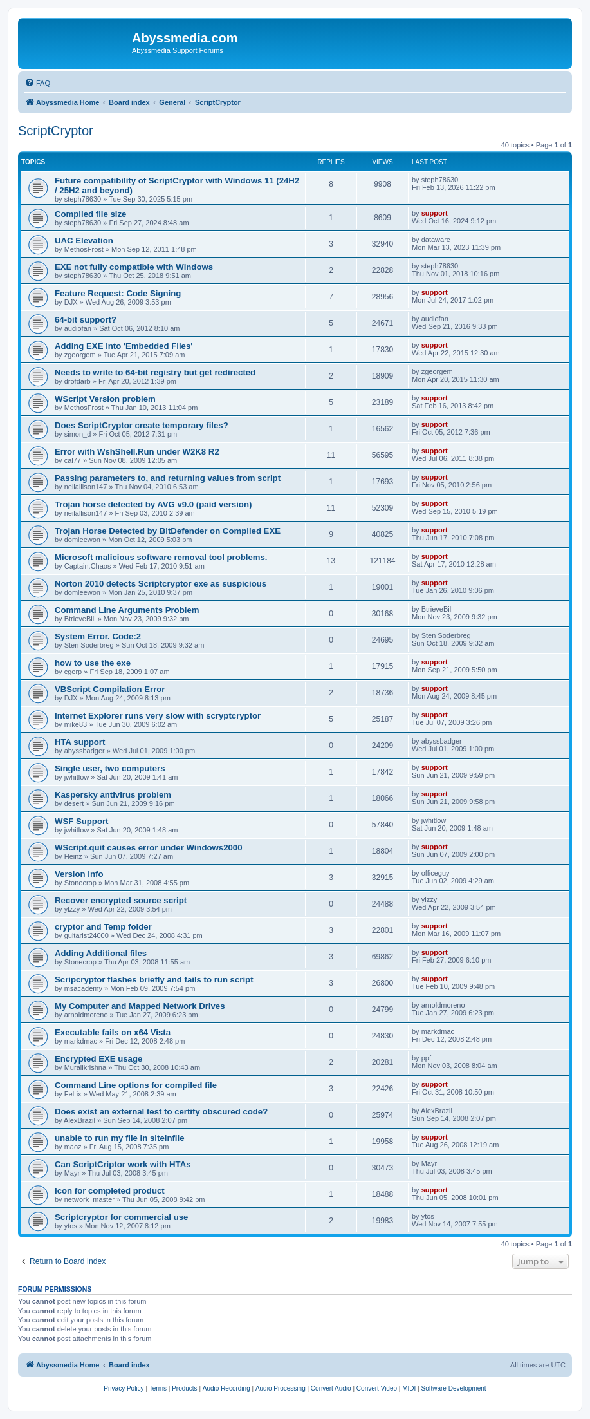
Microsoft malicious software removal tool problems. (161, 557)
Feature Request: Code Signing (118, 293)
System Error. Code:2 (98, 636)
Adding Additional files (101, 953)
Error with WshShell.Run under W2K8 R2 (137, 451)
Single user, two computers (110, 768)
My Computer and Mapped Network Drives (140, 1006)
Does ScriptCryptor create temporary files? (141, 425)
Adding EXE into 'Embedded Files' (123, 346)
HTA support (80, 742)
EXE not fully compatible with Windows (134, 267)
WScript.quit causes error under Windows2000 (149, 847)
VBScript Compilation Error (110, 689)
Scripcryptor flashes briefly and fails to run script (154, 979)
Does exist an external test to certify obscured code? (161, 1111)
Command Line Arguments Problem (127, 610)
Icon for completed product (110, 1191)
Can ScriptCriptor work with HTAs (123, 1164)
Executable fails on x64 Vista (113, 1032)
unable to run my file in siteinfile (120, 1138)
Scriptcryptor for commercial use (121, 1217)
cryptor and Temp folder (103, 927)
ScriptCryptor (55, 131)
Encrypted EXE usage (98, 1059)
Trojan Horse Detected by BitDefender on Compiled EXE (168, 531)
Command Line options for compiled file (136, 1085)
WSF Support (82, 821)
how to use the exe (93, 663)
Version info (79, 874)
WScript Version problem (105, 399)
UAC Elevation (84, 240)
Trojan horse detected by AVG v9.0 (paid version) (153, 504)
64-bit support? (85, 319)
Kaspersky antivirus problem (113, 795)
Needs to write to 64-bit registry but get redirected (155, 372)
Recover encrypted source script (121, 900)
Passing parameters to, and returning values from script (168, 478)
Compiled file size (90, 214)
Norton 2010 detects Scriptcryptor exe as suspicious (160, 583)
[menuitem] (37, 83)
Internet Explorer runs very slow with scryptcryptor (158, 715)
